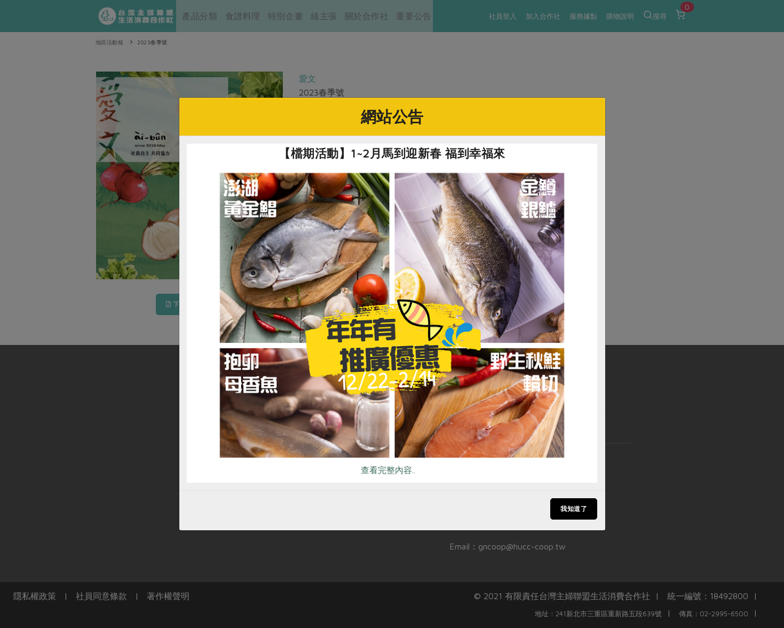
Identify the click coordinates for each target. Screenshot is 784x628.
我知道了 (573, 509)
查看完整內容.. (388, 470)
